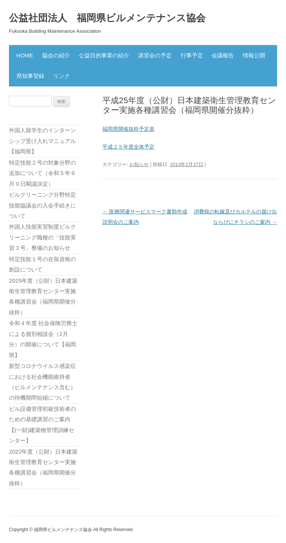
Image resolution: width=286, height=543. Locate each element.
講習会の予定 (155, 55)
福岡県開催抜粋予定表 (128, 129)
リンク (61, 76)
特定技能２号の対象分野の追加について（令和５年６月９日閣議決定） (42, 173)
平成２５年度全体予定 (128, 147)
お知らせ (139, 164)
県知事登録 (30, 76)
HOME (24, 55)
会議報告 (223, 55)
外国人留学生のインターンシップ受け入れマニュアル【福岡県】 (42, 141)
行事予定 (192, 55)
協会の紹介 (56, 55)
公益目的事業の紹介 (104, 55)
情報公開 (254, 55)
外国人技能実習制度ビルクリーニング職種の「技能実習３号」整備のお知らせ (42, 237)
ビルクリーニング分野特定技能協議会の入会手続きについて (42, 205)
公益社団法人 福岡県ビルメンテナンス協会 (107, 17)
